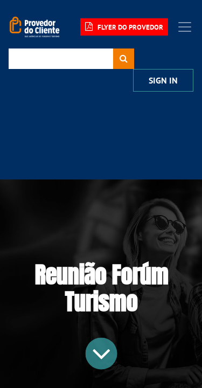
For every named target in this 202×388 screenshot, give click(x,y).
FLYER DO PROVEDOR (124, 27)
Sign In (163, 80)
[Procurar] (123, 58)
